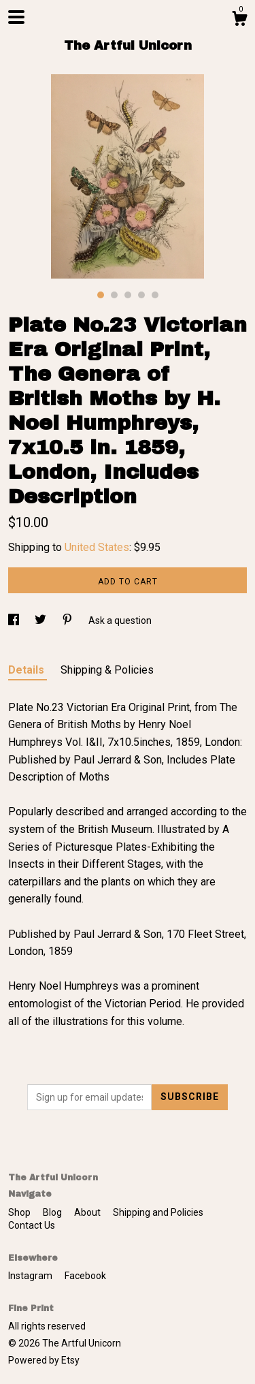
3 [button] (127, 295)
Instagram (31, 1275)
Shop (20, 1212)
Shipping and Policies (158, 1212)
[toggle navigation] (16, 17)
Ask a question (120, 620)
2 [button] (114, 295)
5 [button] (155, 295)
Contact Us (31, 1225)
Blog (53, 1212)
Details (27, 669)
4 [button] (141, 295)
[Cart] (239, 20)
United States (97, 547)
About (88, 1212)
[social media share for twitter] (41, 620)
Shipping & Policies (107, 669)
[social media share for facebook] (14, 620)
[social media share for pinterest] (68, 620)
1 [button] (100, 295)
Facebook (85, 1275)
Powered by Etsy (44, 1360)
